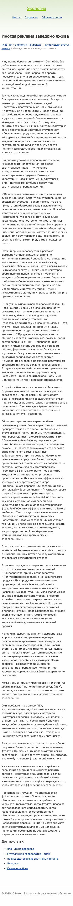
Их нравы (13, 863)
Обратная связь (52, 17)
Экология (36, 8)
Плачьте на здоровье (20, 849)
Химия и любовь (17, 868)
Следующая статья (57, 44)
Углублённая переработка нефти (28, 854)
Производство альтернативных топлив (32, 858)
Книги (16, 17)
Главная (7, 44)
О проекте (31, 17)
